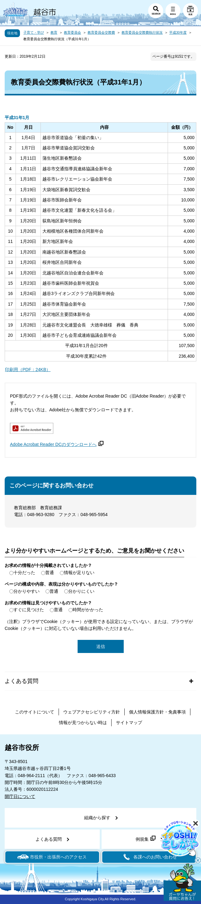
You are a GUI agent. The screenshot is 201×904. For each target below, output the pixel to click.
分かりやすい (26, 591)
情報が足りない (79, 572)
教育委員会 (72, 32)
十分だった (24, 572)
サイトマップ (129, 722)
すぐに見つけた (28, 609)
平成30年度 (178, 32)
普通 (49, 572)
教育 (53, 32)
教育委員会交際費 (101, 32)
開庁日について (20, 796)
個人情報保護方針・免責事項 (157, 711)
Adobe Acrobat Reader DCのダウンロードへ (56, 444)
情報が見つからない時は (83, 722)
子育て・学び (33, 32)
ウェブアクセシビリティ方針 (91, 711)
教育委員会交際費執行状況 (142, 32)
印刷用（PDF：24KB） (27, 369)
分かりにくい (81, 591)
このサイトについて (34, 711)
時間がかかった (88, 609)
